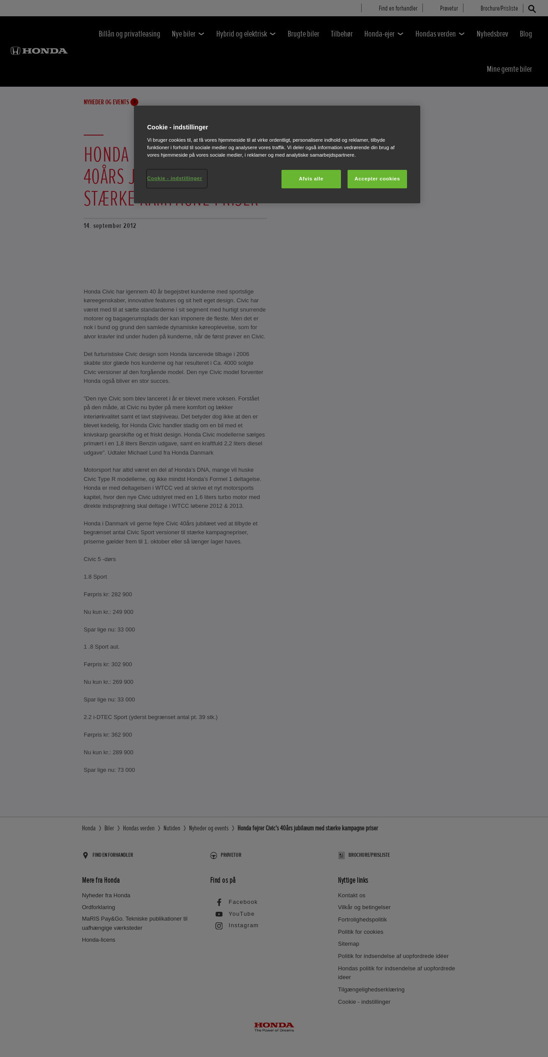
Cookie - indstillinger (174, 178)
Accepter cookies (377, 178)
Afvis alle (311, 178)
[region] (277, 154)
